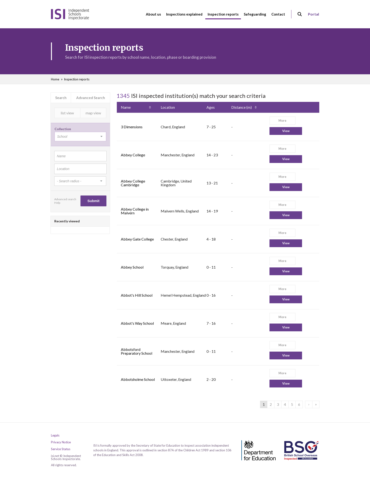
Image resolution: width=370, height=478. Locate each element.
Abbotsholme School (138, 379)
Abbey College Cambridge (133, 183)
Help (57, 202)
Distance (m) (241, 107)
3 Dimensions (132, 127)
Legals (55, 435)
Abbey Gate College (137, 239)
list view (67, 113)
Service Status (60, 449)
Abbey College (133, 155)
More (282, 120)
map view (93, 113)
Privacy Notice (61, 442)
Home (55, 79)
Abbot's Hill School (136, 295)
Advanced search (65, 199)
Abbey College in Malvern (135, 211)
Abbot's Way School (137, 323)
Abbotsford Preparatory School (136, 351)
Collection (63, 129)
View (286, 131)
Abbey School (132, 267)
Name (126, 107)
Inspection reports (76, 79)
